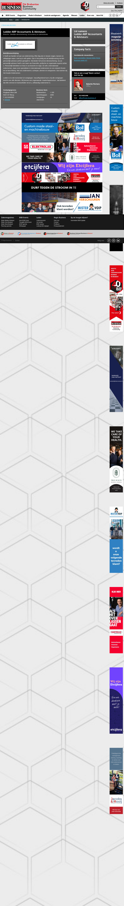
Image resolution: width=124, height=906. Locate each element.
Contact (56, 222)
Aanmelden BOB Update (78, 220)
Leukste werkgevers (52, 15)
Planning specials (6, 226)
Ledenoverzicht (40, 220)
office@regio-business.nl (87, 98)
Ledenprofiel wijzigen (42, 226)
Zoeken (119, 7)
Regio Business (20, 6)
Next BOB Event (24, 220)
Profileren (120, 3)
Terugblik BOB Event (25, 222)
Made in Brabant (35, 15)
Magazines (21, 15)
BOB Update (40, 224)
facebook (109, 240)
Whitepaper (22, 226)
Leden (82, 15)
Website (7, 100)
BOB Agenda (23, 224)
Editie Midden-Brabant (7, 220)
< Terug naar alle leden (8, 25)
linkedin (118, 240)
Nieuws (74, 15)
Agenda (66, 15)
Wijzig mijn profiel (109, 3)
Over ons (90, 15)
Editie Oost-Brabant (7, 222)
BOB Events (10, 15)
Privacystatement (59, 226)
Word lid (99, 15)
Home (3, 15)
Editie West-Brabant (7, 224)
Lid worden (39, 222)
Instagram (113, 240)
